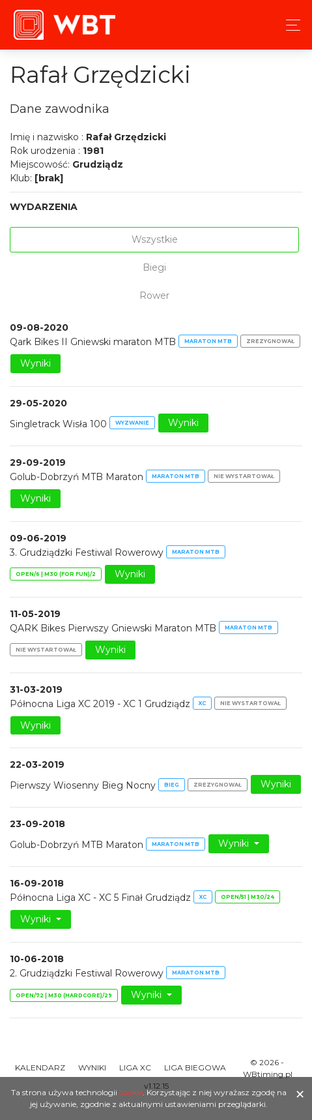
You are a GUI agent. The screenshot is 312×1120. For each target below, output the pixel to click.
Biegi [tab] (154, 267)
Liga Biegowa (195, 1067)
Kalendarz (40, 1067)
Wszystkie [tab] (155, 239)
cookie (131, 1092)
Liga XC (135, 1067)
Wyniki (35, 363)
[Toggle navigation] (289, 25)
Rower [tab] (154, 295)
